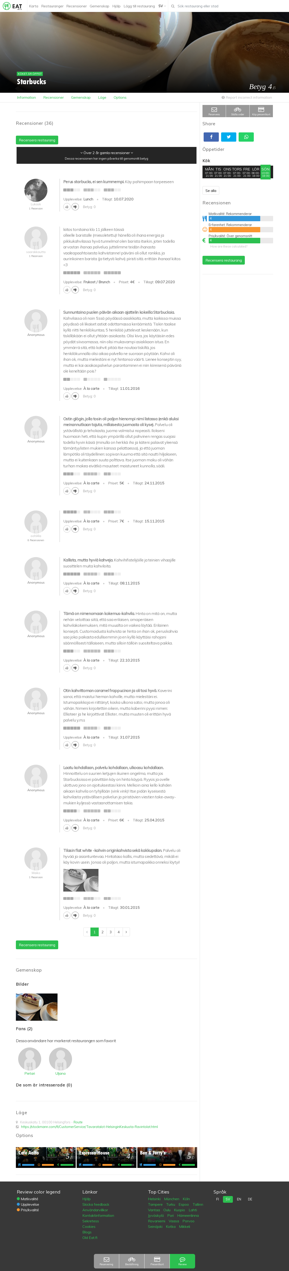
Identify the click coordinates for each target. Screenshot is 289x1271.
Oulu (167, 1210)
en (239, 1199)
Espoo (184, 1204)
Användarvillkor (95, 1210)
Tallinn (198, 1204)
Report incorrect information (247, 97)
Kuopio (180, 1210)
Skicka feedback (95, 1204)
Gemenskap (81, 97)
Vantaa (154, 1210)
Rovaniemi (157, 1221)
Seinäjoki (155, 1226)
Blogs (87, 1232)
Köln (186, 1198)
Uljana (60, 1073)
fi (217, 1199)
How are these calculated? (228, 246)
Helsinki (155, 1198)
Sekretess (90, 1221)
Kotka (171, 1226)
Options (120, 97)
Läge (102, 97)
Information (26, 97)
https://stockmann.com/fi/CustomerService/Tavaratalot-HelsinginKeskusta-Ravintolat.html (89, 1127)
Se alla (210, 190)
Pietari (29, 1073)
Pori (171, 1215)
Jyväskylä (156, 1215)
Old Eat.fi (89, 1237)
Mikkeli (184, 1226)
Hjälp (86, 1198)
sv (228, 1199)
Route (78, 1122)
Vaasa (174, 1221)
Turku (171, 1204)
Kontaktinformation (98, 1215)
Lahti (193, 1210)
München (172, 1198)
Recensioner (53, 97)
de (250, 1199)
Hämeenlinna (188, 1215)
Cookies (88, 1226)
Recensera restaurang (223, 260)
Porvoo (188, 1221)
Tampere (156, 1204)
